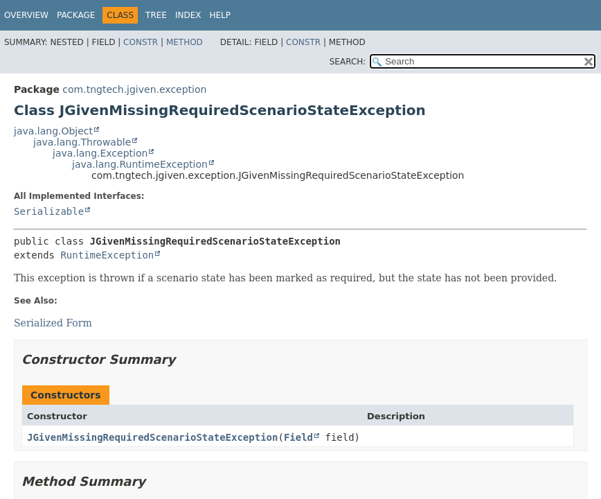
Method (184, 42)
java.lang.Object (53, 131)
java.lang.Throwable (82, 142)
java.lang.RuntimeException (140, 164)
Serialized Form (53, 323)
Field (298, 437)
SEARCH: (348, 62)
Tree (156, 15)
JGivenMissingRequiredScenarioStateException (152, 437)
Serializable (49, 211)
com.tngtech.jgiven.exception (134, 89)
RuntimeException (107, 255)
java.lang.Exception (100, 153)
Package (76, 15)
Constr (140, 42)
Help (220, 15)
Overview (26, 15)
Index (188, 15)
